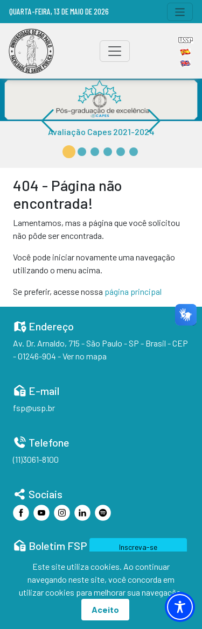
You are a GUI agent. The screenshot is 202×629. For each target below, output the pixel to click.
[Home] (31, 51)
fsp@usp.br (34, 407)
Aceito (105, 609)
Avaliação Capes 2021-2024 (101, 131)
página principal (133, 291)
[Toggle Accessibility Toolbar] (180, 607)
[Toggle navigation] (180, 12)
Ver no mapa (84, 356)
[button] (68, 151)
